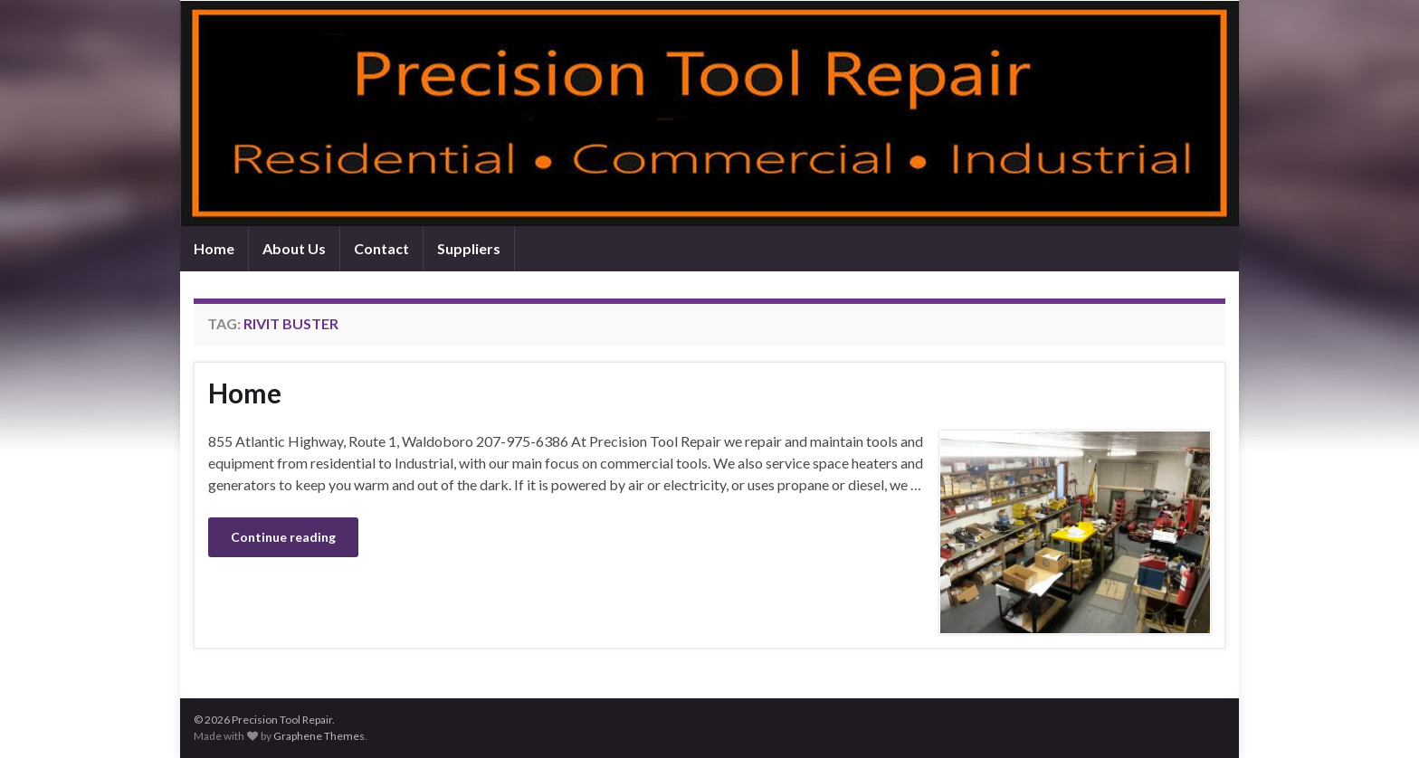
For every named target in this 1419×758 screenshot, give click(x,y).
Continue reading (283, 537)
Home (214, 248)
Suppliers (468, 248)
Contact (381, 248)
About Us (294, 248)
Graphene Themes (319, 736)
